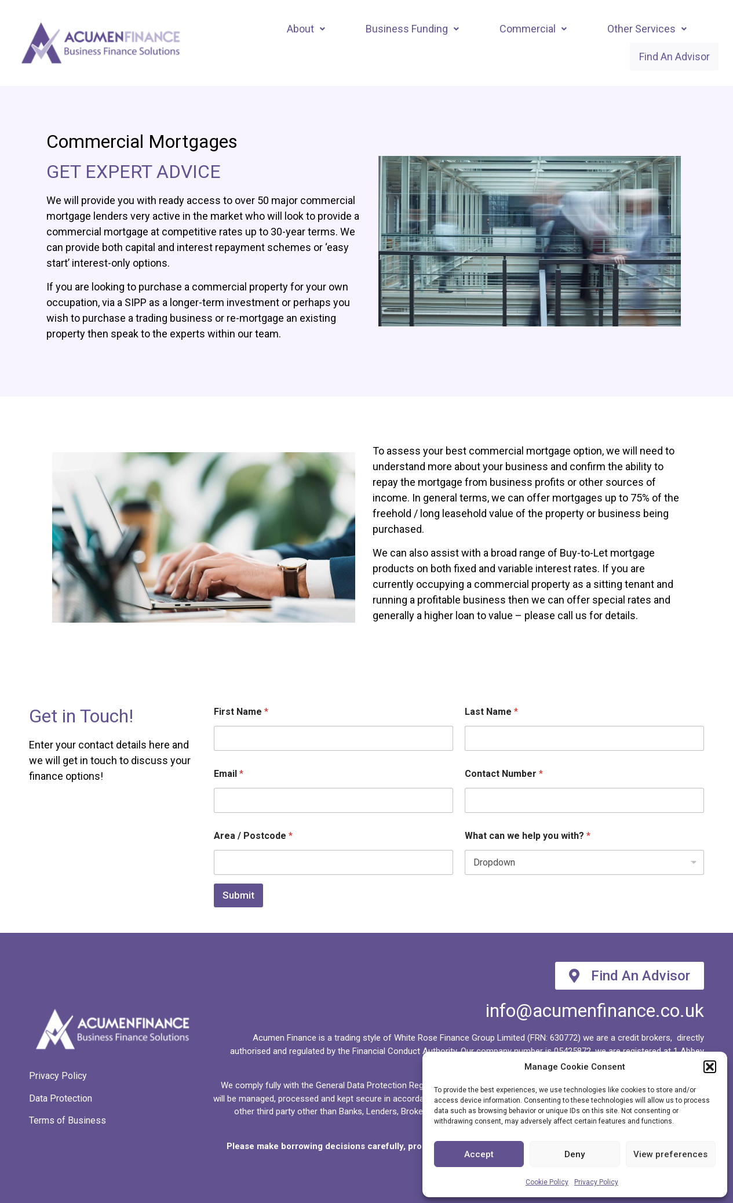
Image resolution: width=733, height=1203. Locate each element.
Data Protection (60, 1098)
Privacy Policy (596, 1182)
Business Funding (412, 28)
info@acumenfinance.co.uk (595, 1011)
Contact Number (504, 774)
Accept (479, 1154)
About (306, 28)
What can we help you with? (527, 836)
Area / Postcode (253, 836)
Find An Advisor (668, 56)
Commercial (533, 28)
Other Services (647, 28)
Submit (238, 896)
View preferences (670, 1154)
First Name (241, 712)
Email (228, 774)
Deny (574, 1154)
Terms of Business (67, 1120)
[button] (710, 1067)
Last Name (491, 712)
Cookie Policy (547, 1182)
